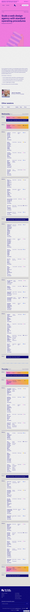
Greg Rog (13, 548)
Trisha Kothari (14, 542)
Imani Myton (14, 213)
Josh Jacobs (14, 337)
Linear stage (19, 160)
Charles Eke (14, 481)
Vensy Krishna (14, 249)
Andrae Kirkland (14, 281)
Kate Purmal (14, 532)
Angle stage (19, 142)
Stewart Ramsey (13, 442)
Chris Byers (14, 466)
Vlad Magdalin (14, 381)
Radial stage (19, 152)
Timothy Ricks (14, 152)
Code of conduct (17, 597)
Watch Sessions (25, 5)
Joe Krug (13, 404)
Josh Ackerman (14, 498)
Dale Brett (14, 303)
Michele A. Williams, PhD (14, 389)
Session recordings (4, 593)
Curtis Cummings (14, 170)
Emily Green (14, 443)
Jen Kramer (14, 132)
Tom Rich (13, 444)
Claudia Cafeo (15, 293)
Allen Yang (13, 397)
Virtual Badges (17, 593)
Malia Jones (14, 212)
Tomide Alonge (14, 482)
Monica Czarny (14, 206)
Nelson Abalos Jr (15, 292)
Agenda (3, 5)
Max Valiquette (14, 425)
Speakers (7, 5)
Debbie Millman (13, 568)
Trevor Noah (14, 380)
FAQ (20, 5)
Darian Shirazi (14, 541)
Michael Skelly (14, 189)
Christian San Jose (14, 344)
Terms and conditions (18, 598)
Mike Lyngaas (14, 205)
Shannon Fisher (13, 534)
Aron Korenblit (15, 266)
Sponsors (3, 595)
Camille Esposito (13, 391)
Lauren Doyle (14, 422)
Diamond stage (20, 169)
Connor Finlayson (14, 315)
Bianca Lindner (14, 336)
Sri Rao (13, 464)
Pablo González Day (14, 340)
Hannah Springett (13, 490)
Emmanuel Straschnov (14, 470)
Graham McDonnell (14, 298)
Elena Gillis (14, 338)
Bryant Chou (14, 224)
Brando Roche (14, 335)
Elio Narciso (14, 225)
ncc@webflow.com (18, 608)
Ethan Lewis (14, 524)
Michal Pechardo (13, 424)
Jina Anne (13, 286)
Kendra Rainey (14, 142)
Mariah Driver (14, 569)
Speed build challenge (18, 595)
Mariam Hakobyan (13, 468)
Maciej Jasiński (14, 160)
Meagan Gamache (13, 162)
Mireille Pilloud (14, 426)
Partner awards (17, 594)
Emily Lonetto (14, 414)
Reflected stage (19, 133)
